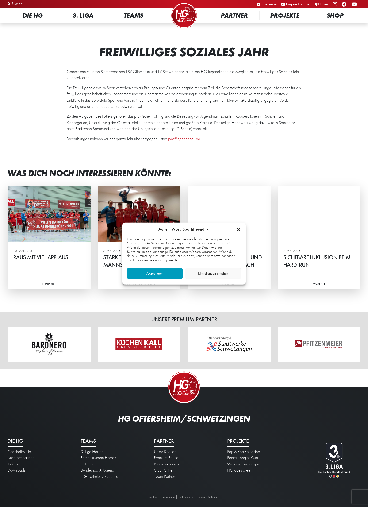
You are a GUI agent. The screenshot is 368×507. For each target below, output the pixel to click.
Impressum (168, 497)
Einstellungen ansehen (213, 273)
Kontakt (153, 497)
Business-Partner (166, 464)
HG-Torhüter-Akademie (99, 476)
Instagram (336, 4)
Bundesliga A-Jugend (97, 470)
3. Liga (83, 15)
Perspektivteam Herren (98, 457)
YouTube (354, 4)
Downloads (16, 470)
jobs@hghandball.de (184, 138)
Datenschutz (185, 497)
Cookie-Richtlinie (207, 497)
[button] (238, 229)
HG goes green (239, 470)
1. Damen (88, 464)
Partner (234, 15)
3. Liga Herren (92, 451)
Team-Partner (164, 476)
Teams (133, 15)
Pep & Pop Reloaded (243, 451)
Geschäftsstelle (19, 451)
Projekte (284, 15)
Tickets (13, 464)
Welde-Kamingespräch (245, 464)
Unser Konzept (165, 451)
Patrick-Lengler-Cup (242, 457)
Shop (335, 15)
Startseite (184, 3)
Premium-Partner (167, 457)
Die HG (33, 15)
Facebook (344, 4)
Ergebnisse (269, 4)
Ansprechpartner (297, 4)
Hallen (323, 4)
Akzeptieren (154, 273)
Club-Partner (164, 470)
